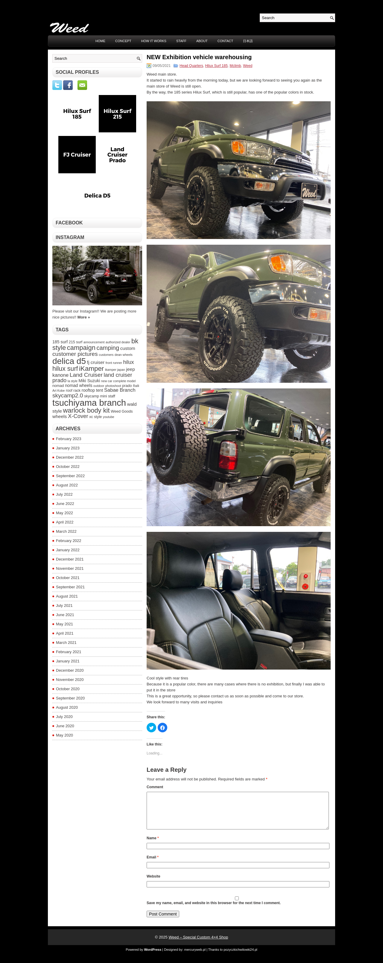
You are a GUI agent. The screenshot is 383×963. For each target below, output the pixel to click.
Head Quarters (191, 66)
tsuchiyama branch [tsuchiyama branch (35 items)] (89, 403)
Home (100, 41)
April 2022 (65, 522)
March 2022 (66, 531)
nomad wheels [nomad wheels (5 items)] (78, 385)
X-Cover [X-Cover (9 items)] (78, 416)
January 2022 (68, 550)
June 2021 (65, 615)
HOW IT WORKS (153, 41)
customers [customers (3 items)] (106, 354)
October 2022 (68, 466)
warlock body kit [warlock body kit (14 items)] (86, 410)
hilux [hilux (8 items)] (128, 362)
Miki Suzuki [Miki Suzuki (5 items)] (89, 380)
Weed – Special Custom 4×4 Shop (198, 944)
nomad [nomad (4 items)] (58, 386)
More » (83, 317)
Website (153, 883)
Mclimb (235, 66)
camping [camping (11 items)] (107, 348)
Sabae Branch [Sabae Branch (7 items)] (120, 390)
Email (153, 864)
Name (153, 845)
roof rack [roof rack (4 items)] (73, 390)
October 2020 (68, 689)
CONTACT (225, 41)
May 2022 (64, 513)
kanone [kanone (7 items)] (60, 375)
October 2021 (68, 577)
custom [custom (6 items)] (127, 348)
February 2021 (68, 652)
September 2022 (70, 476)
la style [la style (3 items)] (72, 381)
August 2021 (67, 596)
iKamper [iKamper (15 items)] (91, 368)
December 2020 (70, 670)
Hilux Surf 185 (216, 66)
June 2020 (65, 726)
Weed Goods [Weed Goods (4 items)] (122, 411)
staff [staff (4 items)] (111, 396)
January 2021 (68, 661)
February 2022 (68, 540)
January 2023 (68, 448)
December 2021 (70, 559)
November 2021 (70, 568)
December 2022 (70, 457)
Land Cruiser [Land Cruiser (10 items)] (86, 375)
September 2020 (70, 698)
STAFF (181, 41)
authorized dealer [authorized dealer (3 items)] (118, 342)
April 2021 (65, 633)
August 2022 (67, 485)
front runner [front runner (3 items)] (114, 363)
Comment (155, 787)
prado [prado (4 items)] (127, 386)
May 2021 (64, 624)
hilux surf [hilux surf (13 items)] (65, 368)
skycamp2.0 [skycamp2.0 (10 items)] (67, 395)
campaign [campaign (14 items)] (81, 347)
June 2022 (65, 503)
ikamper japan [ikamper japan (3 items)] (115, 369)
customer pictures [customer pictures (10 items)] (75, 354)
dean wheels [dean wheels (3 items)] (124, 354)
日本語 (248, 41)
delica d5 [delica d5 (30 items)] (69, 361)
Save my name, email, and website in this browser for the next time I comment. (214, 910)
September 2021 (70, 587)
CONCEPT (123, 41)
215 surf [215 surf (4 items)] (76, 342)
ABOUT (202, 41)
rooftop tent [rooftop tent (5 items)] (92, 390)
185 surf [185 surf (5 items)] (60, 341)
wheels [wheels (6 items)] (59, 416)
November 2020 (70, 679)
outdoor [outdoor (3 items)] (98, 386)
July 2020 (64, 716)
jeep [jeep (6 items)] (130, 369)
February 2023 (68, 439)
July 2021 (64, 605)
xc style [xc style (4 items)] (95, 417)
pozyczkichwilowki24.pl (240, 957)
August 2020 (67, 707)
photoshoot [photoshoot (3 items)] (113, 386)
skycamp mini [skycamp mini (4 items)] (95, 396)
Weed (247, 66)
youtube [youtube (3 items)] (108, 417)
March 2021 (66, 642)
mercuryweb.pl (195, 957)
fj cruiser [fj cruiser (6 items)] (96, 362)
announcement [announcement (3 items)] (94, 342)
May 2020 (64, 735)
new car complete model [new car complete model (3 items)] (118, 381)
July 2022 (64, 494)
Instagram (70, 237)
